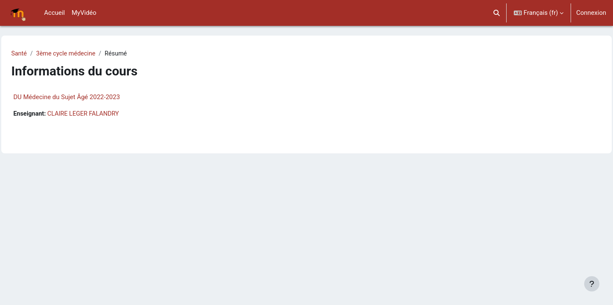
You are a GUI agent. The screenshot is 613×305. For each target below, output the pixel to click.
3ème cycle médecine (86, 54)
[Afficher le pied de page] (591, 283)
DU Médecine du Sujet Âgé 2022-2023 (85, 97)
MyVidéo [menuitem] (84, 13)
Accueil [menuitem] (54, 13)
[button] (497, 13)
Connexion (591, 13)
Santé (38, 54)
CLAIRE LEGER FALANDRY (104, 114)
